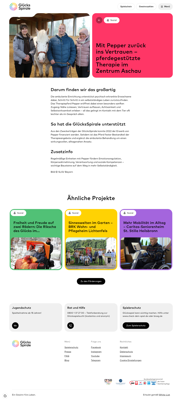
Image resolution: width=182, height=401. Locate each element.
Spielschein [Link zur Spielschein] (126, 6)
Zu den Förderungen (91, 281)
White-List (164, 394)
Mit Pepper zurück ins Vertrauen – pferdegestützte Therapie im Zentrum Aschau (121, 58)
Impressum (125, 356)
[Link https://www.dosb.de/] (108, 382)
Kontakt (124, 347)
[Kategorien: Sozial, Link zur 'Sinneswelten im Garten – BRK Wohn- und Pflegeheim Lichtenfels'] (91, 239)
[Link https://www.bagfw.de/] (149, 382)
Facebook (96, 347)
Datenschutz (126, 351)
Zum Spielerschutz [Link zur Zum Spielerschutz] (135, 325)
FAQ (66, 356)
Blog (66, 360)
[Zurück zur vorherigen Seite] (99, 20)
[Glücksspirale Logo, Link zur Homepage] (19, 6)
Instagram (96, 351)
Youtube (95, 356)
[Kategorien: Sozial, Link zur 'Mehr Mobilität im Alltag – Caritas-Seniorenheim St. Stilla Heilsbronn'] (146, 239)
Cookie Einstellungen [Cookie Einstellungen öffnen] (130, 360)
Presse (67, 351)
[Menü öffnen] (165, 6)
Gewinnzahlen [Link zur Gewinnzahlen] (146, 6)
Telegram (95, 360)
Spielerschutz (71, 347)
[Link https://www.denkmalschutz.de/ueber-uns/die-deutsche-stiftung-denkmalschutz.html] (121, 382)
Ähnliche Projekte (91, 198)
